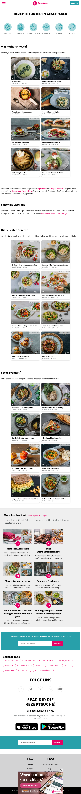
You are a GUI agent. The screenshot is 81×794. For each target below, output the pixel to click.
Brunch (68, 665)
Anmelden (57, 644)
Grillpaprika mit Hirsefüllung (22, 468)
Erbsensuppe (16, 82)
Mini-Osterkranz (48, 356)
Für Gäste (9, 665)
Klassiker (54, 665)
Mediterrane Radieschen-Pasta (23, 295)
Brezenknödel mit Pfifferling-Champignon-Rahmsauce (53, 408)
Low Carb (25, 670)
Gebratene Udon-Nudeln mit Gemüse (55, 499)
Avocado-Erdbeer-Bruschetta (53, 295)
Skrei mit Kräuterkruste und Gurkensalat (22, 438)
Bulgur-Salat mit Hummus (52, 82)
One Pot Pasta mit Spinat (51, 112)
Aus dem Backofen (43, 670)
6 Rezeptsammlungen (38, 515)
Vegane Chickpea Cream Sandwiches (25, 499)
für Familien (30, 660)
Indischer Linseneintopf (50, 468)
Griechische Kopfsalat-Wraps (53, 173)
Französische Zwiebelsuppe (22, 112)
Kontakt (66, 791)
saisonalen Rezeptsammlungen (54, 213)
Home (30, 765)
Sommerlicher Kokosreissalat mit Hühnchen (54, 265)
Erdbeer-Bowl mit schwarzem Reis (24, 265)
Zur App (74, 3)
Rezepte (30, 769)
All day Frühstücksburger (21, 142)
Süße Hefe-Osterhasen (20, 356)
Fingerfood (9, 670)
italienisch (24, 665)
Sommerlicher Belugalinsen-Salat (24, 326)
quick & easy (47, 660)
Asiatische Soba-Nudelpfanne (22, 408)
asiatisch (40, 665)
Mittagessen (64, 660)
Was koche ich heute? (51, 765)
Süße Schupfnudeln (19, 173)
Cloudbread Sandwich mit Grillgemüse (51, 438)
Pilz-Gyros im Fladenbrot (51, 142)
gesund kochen (11, 660)
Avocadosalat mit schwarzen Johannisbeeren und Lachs (52, 326)
